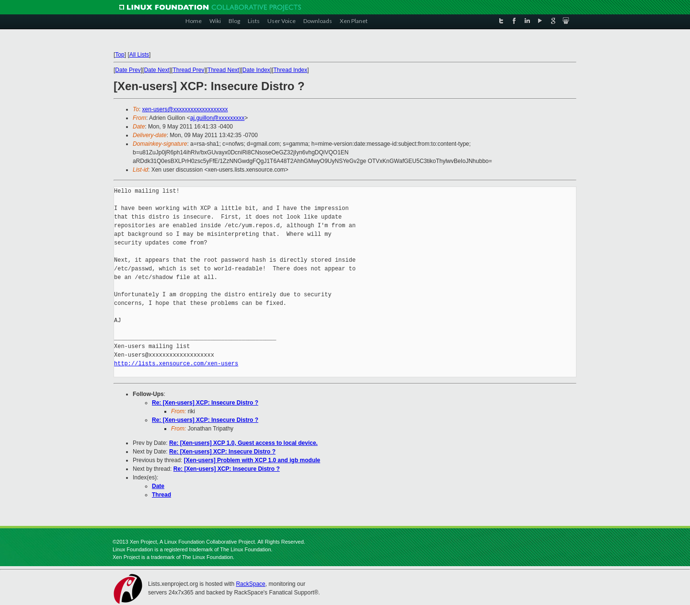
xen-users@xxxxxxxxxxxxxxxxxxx (185, 109)
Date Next (156, 70)
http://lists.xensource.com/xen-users (176, 364)
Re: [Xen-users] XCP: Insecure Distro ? (205, 402)
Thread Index (291, 70)
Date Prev (127, 70)
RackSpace (250, 584)
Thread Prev (188, 70)
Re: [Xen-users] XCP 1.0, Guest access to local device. (243, 443)
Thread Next (223, 70)
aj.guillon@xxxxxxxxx (217, 118)
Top (119, 54)
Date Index (256, 70)
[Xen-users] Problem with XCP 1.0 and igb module (252, 460)
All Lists (139, 54)
